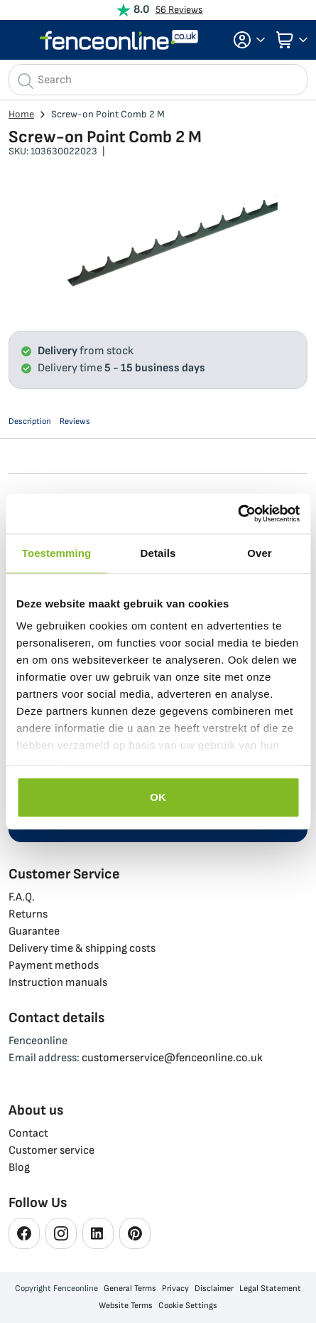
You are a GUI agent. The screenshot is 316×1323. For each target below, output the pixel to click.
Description (30, 421)
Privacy (175, 1288)
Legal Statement (270, 1288)
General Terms (130, 1288)
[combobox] (158, 79)
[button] (245, 40)
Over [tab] (259, 553)
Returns (28, 914)
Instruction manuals (58, 982)
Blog (19, 1167)
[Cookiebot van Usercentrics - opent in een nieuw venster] (237, 513)
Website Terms (126, 1305)
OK (158, 797)
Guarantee (34, 931)
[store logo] (119, 40)
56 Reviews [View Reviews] (179, 10)
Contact (28, 1133)
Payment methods (54, 965)
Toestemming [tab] (57, 553)
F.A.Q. (22, 897)
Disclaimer (214, 1288)
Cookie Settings (187, 1305)
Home (21, 114)
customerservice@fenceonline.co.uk (172, 1058)
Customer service (51, 1150)
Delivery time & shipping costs (82, 948)
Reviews (75, 421)
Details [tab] (158, 553)
